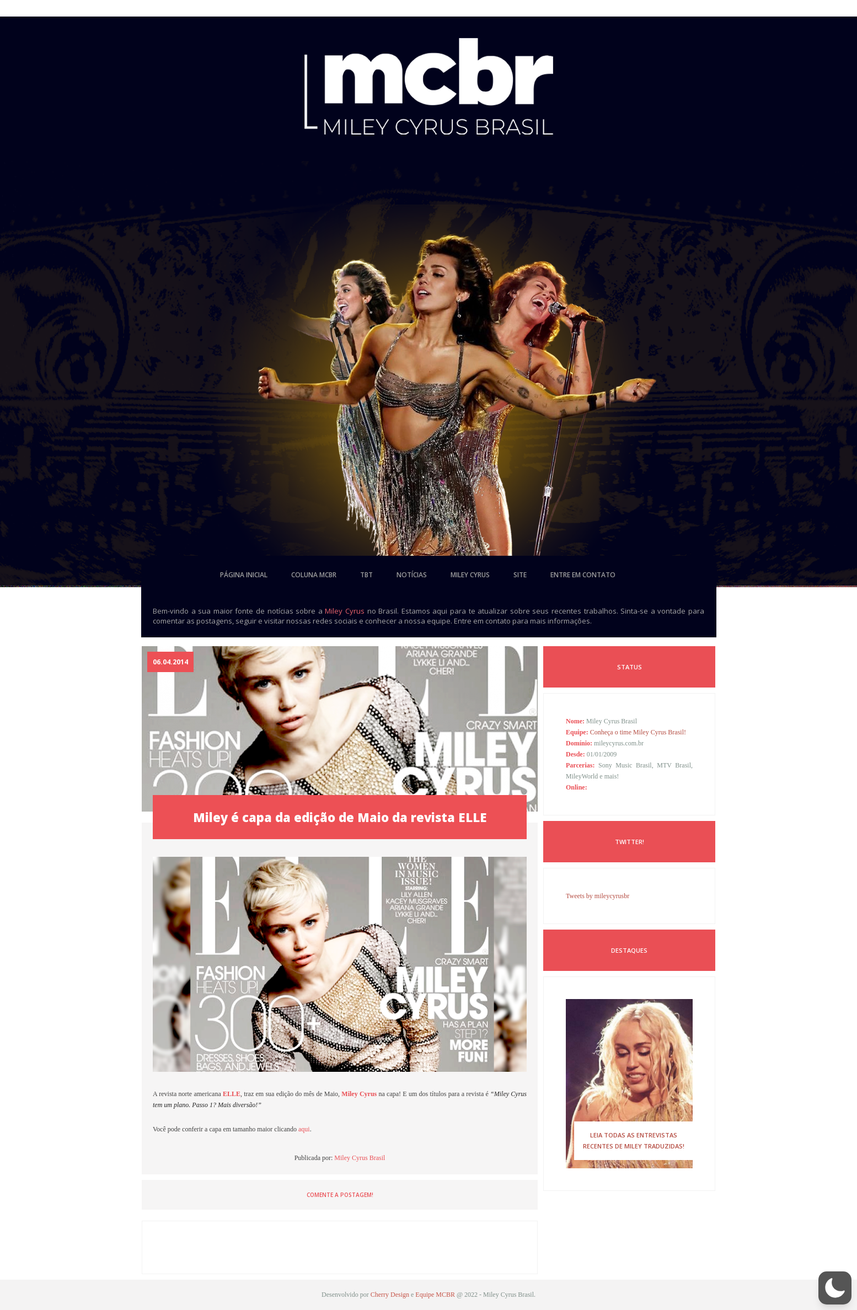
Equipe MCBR (435, 1294)
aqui (304, 1129)
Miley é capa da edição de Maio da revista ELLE (340, 817)
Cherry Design (390, 1294)
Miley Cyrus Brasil (359, 1158)
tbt (366, 574)
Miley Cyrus (345, 611)
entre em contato (582, 574)
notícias (412, 574)
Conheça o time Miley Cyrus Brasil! (638, 732)
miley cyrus (470, 574)
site (520, 574)
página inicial (243, 574)
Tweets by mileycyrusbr (597, 896)
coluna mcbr (313, 574)
